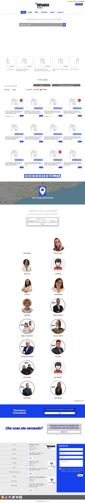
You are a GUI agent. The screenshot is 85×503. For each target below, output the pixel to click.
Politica (14, 476)
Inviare (80, 475)
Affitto (36, 12)
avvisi (42, 85)
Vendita (30, 12)
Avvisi (14, 467)
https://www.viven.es (33, 448)
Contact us (60, 12)
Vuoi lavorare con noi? (79, 400)
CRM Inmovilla (46, 501)
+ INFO (21, 115)
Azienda (52, 12)
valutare (42, 224)
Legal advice (14, 481)
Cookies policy (14, 485)
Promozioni (44, 12)
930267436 (31, 449)
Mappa (30, 458)
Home (23, 12)
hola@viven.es (32, 446)
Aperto (59, 413)
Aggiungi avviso (64, 431)
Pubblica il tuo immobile (66, 85)
